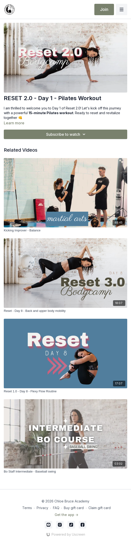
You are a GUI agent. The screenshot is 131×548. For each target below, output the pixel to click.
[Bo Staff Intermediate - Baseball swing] (65, 471)
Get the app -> (66, 515)
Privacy (42, 508)
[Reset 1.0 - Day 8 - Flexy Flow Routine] (65, 391)
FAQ (56, 508)
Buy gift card (74, 508)
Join (104, 9)
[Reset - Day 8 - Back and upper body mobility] (65, 311)
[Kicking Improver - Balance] (65, 230)
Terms (27, 508)
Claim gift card (99, 508)
